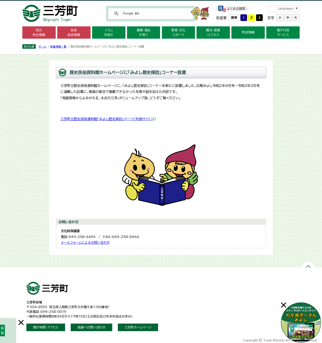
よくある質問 (236, 8)
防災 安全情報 (39, 32)
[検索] (150, 13)
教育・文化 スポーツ (178, 32)
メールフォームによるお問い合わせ (85, 242)
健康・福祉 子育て (144, 32)
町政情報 (248, 32)
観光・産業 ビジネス (213, 32)
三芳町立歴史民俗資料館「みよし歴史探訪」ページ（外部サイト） (108, 119)
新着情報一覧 (58, 46)
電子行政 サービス (283, 32)
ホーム (42, 46)
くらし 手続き (108, 32)
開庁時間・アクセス (45, 327)
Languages (286, 8)
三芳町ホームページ (138, 327)
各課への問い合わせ (91, 327)
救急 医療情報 (74, 32)
